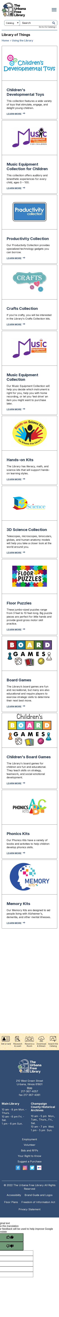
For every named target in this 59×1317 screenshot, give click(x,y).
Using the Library (22, 40)
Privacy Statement (29, 1209)
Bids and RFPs (29, 1150)
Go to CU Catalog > (48, 27)
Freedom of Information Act (38, 1202)
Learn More (14, 853)
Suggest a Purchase (29, 1161)
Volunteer (29, 1144)
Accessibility (14, 1195)
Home (5, 40)
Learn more (14, 114)
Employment (29, 1139)
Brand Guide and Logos (39, 1195)
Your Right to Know (29, 1156)
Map (29, 1087)
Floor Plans (11, 1202)
